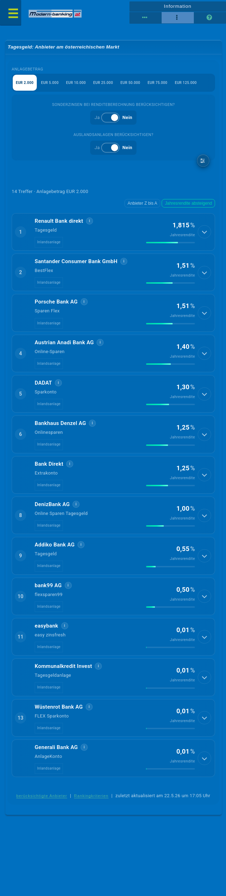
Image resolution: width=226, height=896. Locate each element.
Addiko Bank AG (55, 548)
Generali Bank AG (56, 750)
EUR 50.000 (139, 84)
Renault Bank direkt (59, 224)
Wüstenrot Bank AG (59, 710)
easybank (46, 629)
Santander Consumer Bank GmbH (76, 264)
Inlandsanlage (48, 245)
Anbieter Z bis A (147, 207)
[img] (170, 245)
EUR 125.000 (199, 84)
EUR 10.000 (81, 84)
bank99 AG (48, 588)
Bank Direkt (49, 467)
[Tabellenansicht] (145, 18)
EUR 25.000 (110, 84)
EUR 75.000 (168, 84)
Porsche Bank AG (56, 305)
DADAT (43, 386)
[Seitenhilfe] (210, 18)
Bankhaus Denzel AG (60, 426)
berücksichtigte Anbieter (41, 799)
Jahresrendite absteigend (190, 207)
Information (178, 5)
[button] (113, 235)
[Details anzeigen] (205, 235)
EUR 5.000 (53, 84)
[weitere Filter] (203, 163)
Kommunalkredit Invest (63, 669)
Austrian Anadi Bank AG (64, 345)
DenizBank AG (52, 507)
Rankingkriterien (91, 799)
